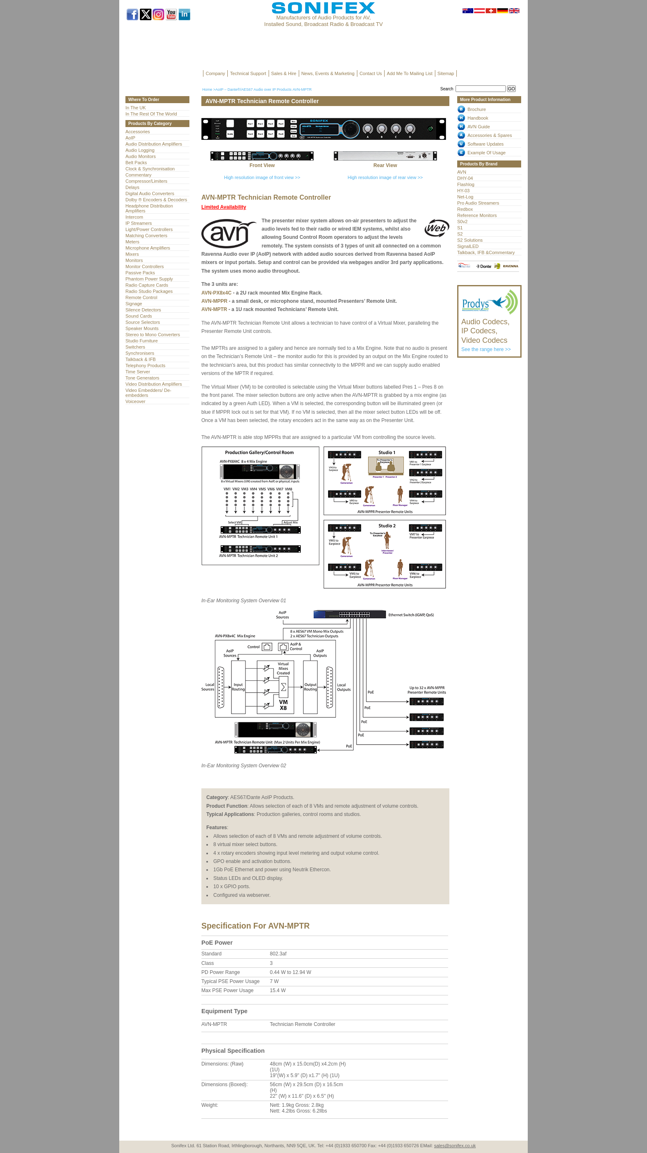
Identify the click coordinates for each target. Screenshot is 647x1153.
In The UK (135, 107)
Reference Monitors (477, 215)
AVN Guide (479, 126)
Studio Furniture (141, 340)
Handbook (478, 118)
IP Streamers (138, 223)
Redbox (465, 209)
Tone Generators (142, 377)
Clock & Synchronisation (150, 168)
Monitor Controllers (144, 266)
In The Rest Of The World (151, 113)
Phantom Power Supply (149, 278)
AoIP (130, 137)
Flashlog (466, 184)
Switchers (135, 346)
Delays (132, 187)
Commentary (138, 174)
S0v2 (462, 221)
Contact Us (370, 73)
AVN (461, 172)
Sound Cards (138, 316)
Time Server (137, 371)
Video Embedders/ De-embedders (148, 393)
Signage (133, 303)
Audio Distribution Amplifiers (153, 143)
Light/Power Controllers (149, 229)
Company (215, 73)
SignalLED (468, 246)
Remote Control (141, 297)
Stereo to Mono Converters (152, 334)
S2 (460, 233)
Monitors (134, 260)
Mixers (132, 254)
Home (207, 89)
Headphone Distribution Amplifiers (149, 208)
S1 (460, 227)
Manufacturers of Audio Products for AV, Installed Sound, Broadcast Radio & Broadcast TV (323, 20)
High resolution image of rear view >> (385, 177)
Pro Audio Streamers (478, 202)
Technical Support (248, 73)
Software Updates (486, 143)
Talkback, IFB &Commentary (486, 252)
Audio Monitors (140, 156)
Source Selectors (142, 322)
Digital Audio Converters (149, 193)
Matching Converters (146, 235)
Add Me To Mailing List (409, 73)
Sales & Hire (283, 73)
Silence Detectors (143, 309)
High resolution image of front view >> (262, 177)
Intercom (134, 217)
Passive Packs (140, 272)
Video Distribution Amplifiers (153, 384)
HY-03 (463, 190)
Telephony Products (145, 365)
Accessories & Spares (490, 135)
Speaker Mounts (141, 328)
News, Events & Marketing (327, 73)
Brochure (477, 109)
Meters (132, 241)
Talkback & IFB (140, 359)
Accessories (137, 131)
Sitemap (445, 73)
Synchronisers (139, 353)
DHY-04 (465, 178)
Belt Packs (136, 162)
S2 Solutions (470, 240)
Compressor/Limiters (146, 181)
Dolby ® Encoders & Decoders (156, 199)
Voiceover (135, 401)
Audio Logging (139, 150)
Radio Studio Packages (149, 291)
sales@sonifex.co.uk (455, 1145)
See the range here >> (490, 331)
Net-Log (465, 196)
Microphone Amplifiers (147, 247)
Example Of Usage (486, 152)
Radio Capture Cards (146, 285)
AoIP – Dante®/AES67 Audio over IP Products (253, 89)
